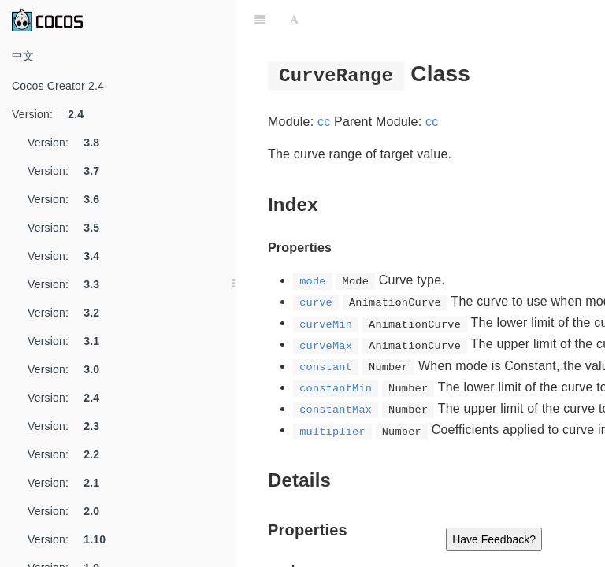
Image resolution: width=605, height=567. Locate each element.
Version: (53, 114)
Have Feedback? (494, 539)
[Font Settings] (294, 19)
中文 (23, 56)
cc (323, 121)
